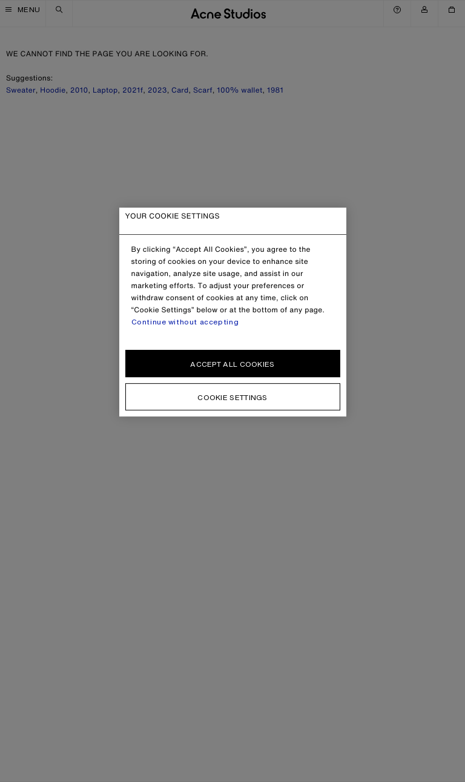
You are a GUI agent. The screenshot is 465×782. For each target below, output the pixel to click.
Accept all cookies (232, 364)
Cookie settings (232, 397)
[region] (232, 312)
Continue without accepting (185, 322)
